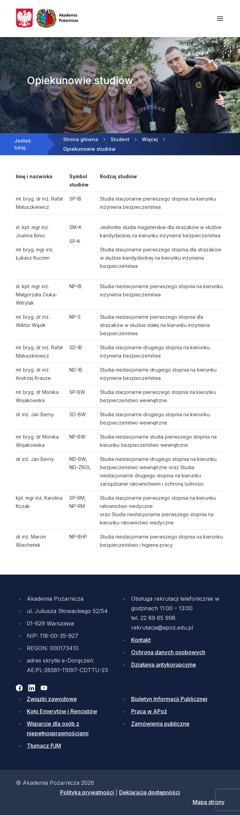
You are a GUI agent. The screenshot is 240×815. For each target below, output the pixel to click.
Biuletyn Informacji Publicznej (169, 698)
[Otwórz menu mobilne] (220, 18)
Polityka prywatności (87, 792)
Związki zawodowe (52, 698)
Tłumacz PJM (44, 745)
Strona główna (80, 139)
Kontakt (141, 639)
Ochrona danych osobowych (168, 652)
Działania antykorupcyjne (163, 664)
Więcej (150, 139)
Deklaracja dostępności (149, 792)
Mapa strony (209, 802)
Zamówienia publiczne (160, 723)
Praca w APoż (149, 711)
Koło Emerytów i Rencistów (62, 711)
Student (120, 139)
